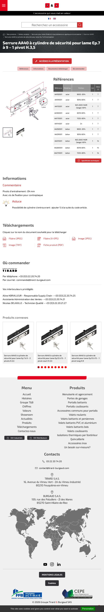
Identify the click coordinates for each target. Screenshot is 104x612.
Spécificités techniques (88, 160)
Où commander (78, 69)
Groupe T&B (26, 402)
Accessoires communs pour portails (77, 410)
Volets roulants (77, 414)
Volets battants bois (77, 427)
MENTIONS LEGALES (52, 574)
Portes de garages (77, 398)
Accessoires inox (77, 443)
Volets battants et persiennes (77, 419)
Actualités (26, 419)
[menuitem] (49, 18)
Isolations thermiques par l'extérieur (77, 435)
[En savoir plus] (27, 594)
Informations (38, 69)
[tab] (8, 132)
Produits (26, 423)
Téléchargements (27, 427)
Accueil (27, 394)
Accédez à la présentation (52, 61)
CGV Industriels (14, 437)
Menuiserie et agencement (77, 394)
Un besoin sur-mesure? (77, 447)
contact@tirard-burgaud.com (52, 468)
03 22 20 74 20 (52, 461)
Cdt (92, 88)
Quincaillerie (77, 439)
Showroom (27, 414)
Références (24, 69)
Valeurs (26, 410)
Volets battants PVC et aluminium (77, 423)
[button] (3, 5)
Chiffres (26, 406)
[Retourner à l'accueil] (52, 5)
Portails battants (77, 402)
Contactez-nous (26, 431)
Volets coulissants (77, 431)
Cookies (52, 583)
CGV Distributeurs (38, 437)
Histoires (27, 398)
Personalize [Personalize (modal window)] (88, 609)
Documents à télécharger (58, 69)
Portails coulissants (77, 406)
